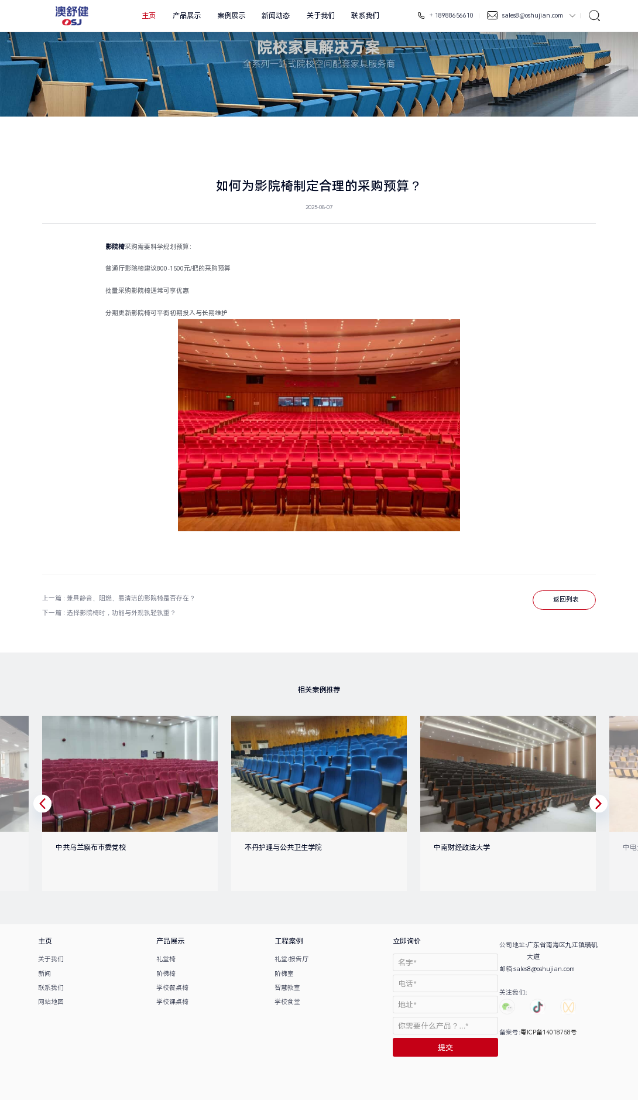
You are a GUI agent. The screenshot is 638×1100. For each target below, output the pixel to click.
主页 (149, 16)
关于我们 (321, 16)
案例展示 (231, 16)
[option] (123, 803)
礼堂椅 (166, 959)
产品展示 (187, 16)
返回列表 (566, 599)
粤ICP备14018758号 (548, 1032)
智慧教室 (287, 988)
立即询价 (407, 941)
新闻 (44, 974)
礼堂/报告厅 (291, 959)
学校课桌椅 (172, 1002)
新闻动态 (276, 16)
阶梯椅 (166, 974)
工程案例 (289, 941)
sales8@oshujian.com (533, 15)
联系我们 (365, 16)
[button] (42, 803)
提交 (445, 1047)
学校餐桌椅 (172, 988)
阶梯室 (284, 974)
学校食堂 (287, 1002)
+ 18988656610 (451, 15)
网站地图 (51, 1002)
